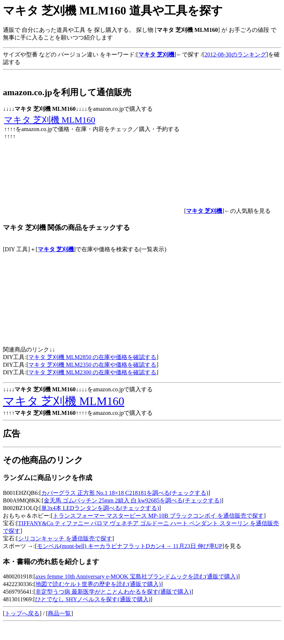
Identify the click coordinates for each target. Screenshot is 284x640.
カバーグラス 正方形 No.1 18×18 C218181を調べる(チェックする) (124, 493)
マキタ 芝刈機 (56, 249)
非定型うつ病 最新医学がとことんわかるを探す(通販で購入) (113, 592)
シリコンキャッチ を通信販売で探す (65, 538)
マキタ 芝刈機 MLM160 (49, 120)
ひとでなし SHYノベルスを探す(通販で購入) (93, 599)
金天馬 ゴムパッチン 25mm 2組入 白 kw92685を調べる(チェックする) (132, 500)
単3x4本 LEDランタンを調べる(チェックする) (100, 508)
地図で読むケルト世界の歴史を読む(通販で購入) (98, 584)
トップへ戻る (22, 613)
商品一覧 (59, 613)
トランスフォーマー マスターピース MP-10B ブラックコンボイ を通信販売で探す (158, 516)
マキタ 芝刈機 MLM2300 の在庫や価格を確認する (92, 372)
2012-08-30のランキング (235, 54)
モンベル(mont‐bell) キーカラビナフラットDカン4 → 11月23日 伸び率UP (129, 546)
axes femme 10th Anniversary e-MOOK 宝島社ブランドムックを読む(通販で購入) (136, 576)
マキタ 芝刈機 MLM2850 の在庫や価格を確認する (92, 357)
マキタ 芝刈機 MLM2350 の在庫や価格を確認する (92, 365)
